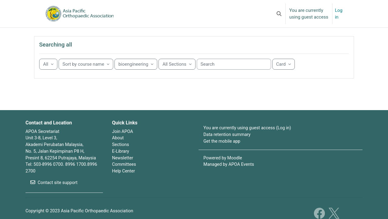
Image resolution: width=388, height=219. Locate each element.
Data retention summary (227, 143)
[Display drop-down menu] (283, 72)
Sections (121, 153)
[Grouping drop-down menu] (48, 72)
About (118, 147)
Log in (338, 14)
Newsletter (123, 167)
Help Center (124, 181)
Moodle (235, 167)
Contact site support (54, 193)
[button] (279, 13)
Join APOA (123, 140)
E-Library (121, 160)
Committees (124, 174)
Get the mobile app (222, 150)
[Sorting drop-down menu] (86, 72)
